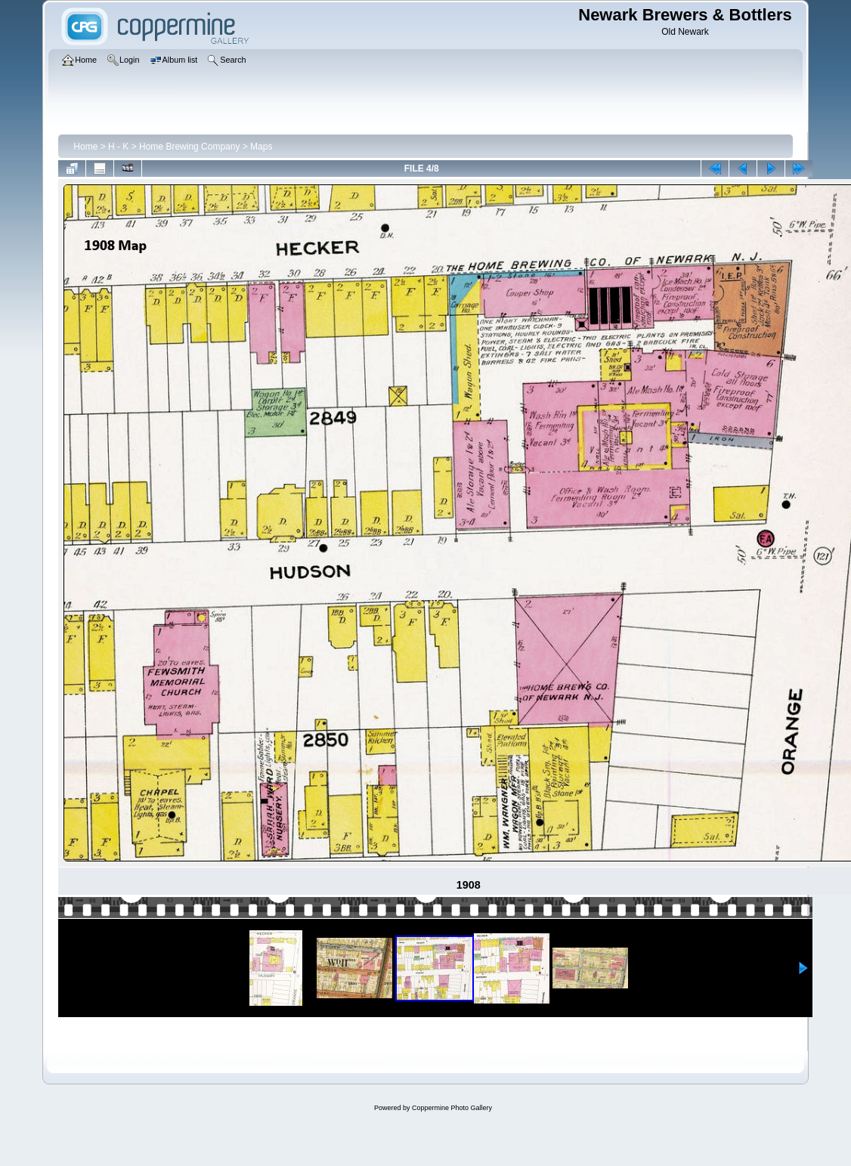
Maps (261, 146)
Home (85, 146)
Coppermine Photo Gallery (452, 1108)
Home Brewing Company (189, 146)
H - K (118, 146)
